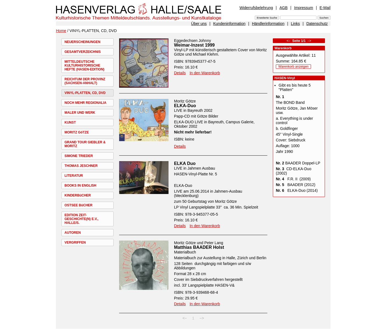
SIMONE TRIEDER (78, 156)
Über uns (199, 23)
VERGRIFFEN (75, 242)
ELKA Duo (185, 163)
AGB (283, 7)
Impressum (303, 7)
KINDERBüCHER (77, 195)
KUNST (70, 122)
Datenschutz (317, 23)
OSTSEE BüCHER (78, 205)
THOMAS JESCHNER (81, 166)
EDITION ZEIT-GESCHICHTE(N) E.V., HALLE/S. (81, 219)
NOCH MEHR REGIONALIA (85, 103)
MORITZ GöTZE (76, 132)
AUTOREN (72, 233)
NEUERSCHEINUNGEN (82, 42)
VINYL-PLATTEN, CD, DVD (85, 93)
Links (295, 23)
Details (180, 73)
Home (61, 30)
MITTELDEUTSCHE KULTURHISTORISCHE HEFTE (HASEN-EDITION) (84, 65)
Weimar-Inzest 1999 (194, 45)
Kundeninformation (229, 23)
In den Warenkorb (205, 73)
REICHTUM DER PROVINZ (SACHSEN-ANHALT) (84, 81)
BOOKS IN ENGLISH (80, 185)
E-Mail (324, 7)
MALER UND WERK (79, 113)
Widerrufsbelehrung (256, 7)
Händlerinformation (268, 23)
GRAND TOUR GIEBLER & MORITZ (85, 144)
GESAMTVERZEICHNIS (82, 52)
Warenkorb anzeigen (293, 67)
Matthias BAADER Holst (199, 247)
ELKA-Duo (185, 105)
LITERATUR (73, 176)
